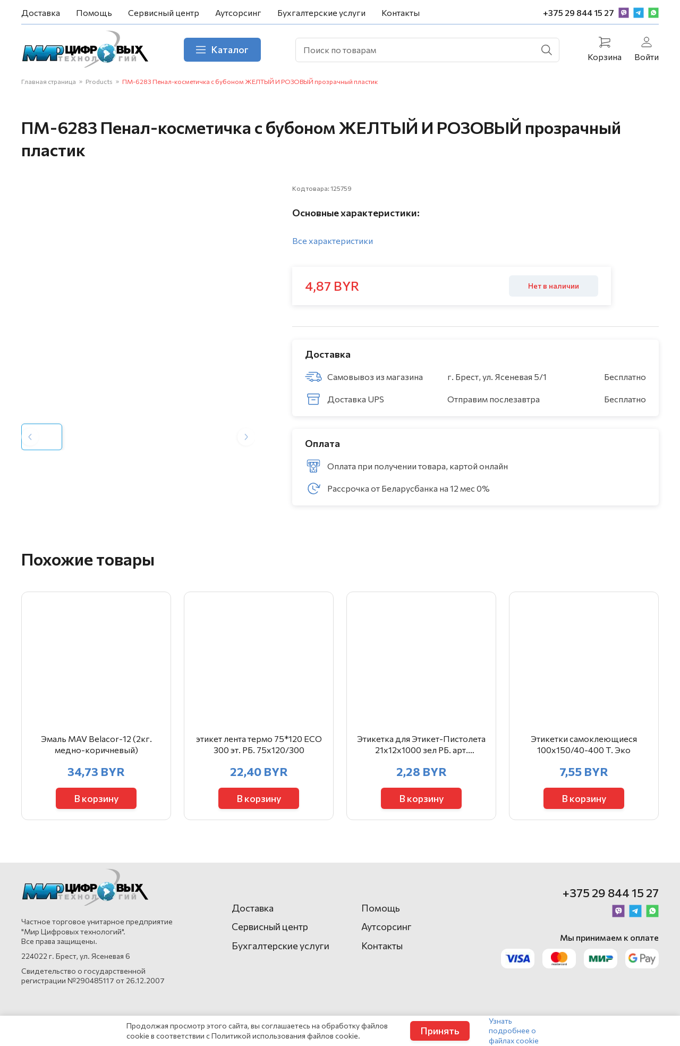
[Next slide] (246, 436)
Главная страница (48, 81)
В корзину (96, 798)
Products (99, 81)
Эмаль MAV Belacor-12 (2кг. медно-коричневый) (96, 744)
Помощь (94, 12)
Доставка (40, 12)
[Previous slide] (30, 436)
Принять (440, 1030)
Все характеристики (332, 240)
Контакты (400, 12)
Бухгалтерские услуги (321, 12)
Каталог (222, 49)
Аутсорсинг (238, 12)
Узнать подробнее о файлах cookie (514, 1030)
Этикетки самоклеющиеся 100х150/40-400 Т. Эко (584, 744)
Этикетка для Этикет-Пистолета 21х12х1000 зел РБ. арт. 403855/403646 (421, 744)
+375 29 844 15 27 (578, 12)
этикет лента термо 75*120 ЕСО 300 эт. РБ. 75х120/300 (259, 744)
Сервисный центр (163, 12)
